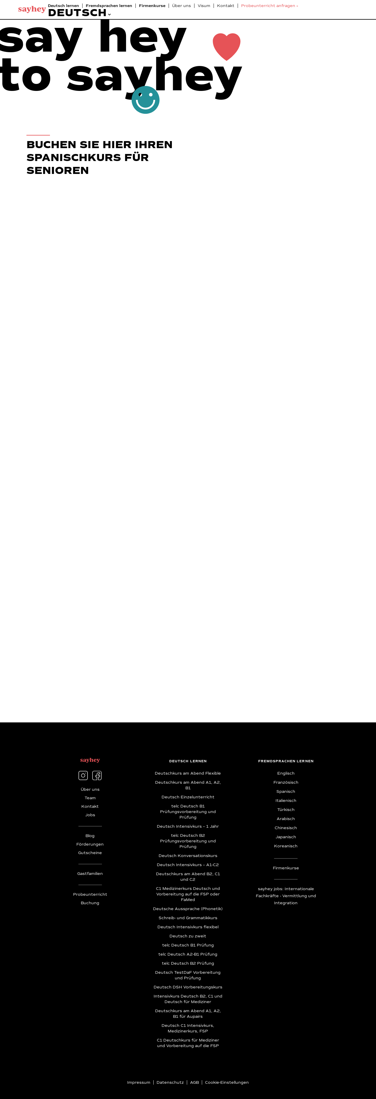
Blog (90, 836)
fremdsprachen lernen (286, 761)
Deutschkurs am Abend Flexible (188, 773)
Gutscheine (90, 853)
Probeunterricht (90, 894)
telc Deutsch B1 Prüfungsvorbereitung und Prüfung (188, 812)
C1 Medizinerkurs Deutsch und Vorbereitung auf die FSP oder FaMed (188, 894)
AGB (194, 1082)
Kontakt (225, 6)
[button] (77, 12)
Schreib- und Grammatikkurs (188, 918)
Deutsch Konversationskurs (188, 856)
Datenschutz (170, 1082)
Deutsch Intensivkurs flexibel (188, 927)
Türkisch (286, 809)
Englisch (286, 773)
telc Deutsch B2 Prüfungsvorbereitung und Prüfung (188, 841)
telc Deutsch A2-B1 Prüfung (187, 954)
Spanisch (285, 791)
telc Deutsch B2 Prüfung (188, 963)
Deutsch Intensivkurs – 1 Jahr (188, 826)
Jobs (90, 815)
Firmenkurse (286, 868)
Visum (204, 6)
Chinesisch (286, 828)
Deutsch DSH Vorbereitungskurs (188, 987)
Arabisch (286, 819)
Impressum (138, 1082)
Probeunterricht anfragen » (269, 6)
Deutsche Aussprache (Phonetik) (188, 909)
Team (90, 798)
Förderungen (90, 844)
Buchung (90, 903)
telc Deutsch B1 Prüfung (188, 945)
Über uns (181, 6)
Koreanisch (286, 846)
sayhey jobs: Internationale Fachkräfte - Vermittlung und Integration (286, 896)
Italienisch (286, 800)
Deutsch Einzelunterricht (188, 797)
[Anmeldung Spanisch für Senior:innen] (174, 440)
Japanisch (286, 837)
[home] (32, 9)
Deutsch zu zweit (187, 936)
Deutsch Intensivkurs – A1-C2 (188, 865)
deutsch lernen (188, 761)
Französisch (285, 782)
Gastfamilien (90, 873)
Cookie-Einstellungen (227, 1082)
